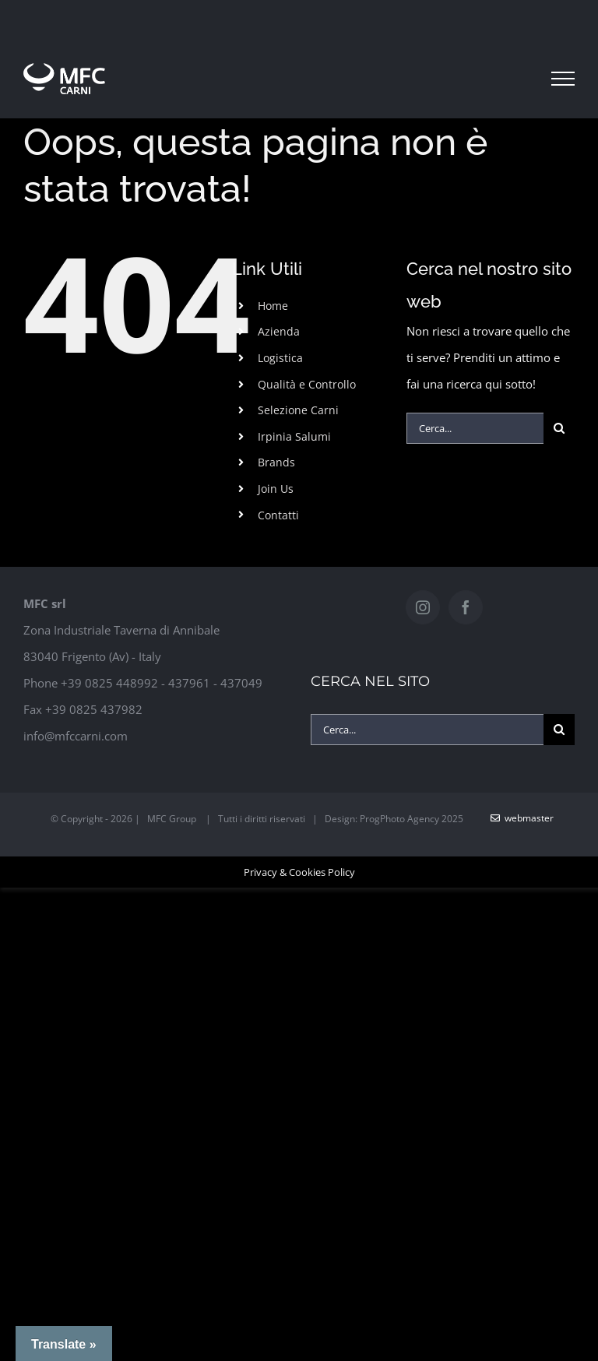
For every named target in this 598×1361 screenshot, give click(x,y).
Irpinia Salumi (294, 436)
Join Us (276, 488)
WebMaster (522, 818)
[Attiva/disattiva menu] (563, 79)
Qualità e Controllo (307, 384)
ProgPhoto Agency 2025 (411, 818)
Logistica (280, 357)
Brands (276, 462)
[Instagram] (423, 607)
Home (273, 305)
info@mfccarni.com (75, 736)
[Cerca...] (474, 428)
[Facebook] (465, 607)
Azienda (279, 331)
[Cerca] (559, 428)
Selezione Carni (298, 410)
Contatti (278, 515)
